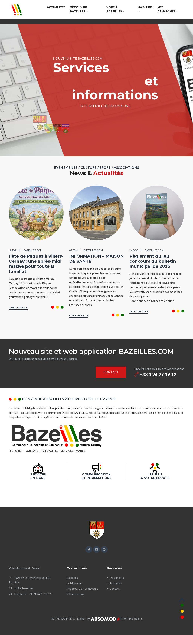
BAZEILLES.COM (32, 250)
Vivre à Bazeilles (114, 9)
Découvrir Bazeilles (78, 9)
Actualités (56, 7)
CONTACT (111, 372)
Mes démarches (166, 9)
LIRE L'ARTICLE (18, 307)
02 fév (73, 250)
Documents (117, 577)
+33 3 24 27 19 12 (155, 374)
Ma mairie (145, 7)
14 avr (13, 250)
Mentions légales (131, 618)
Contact (115, 588)
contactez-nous (23, 588)
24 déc (133, 250)
